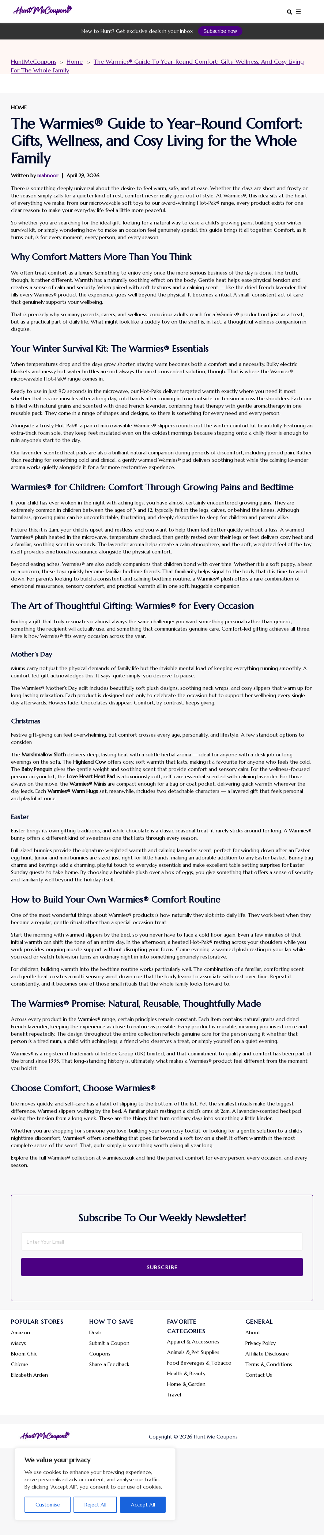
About (252, 1332)
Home (19, 107)
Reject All (95, 1504)
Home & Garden (186, 1384)
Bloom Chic (24, 1353)
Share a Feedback (109, 1364)
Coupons (99, 1353)
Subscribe (162, 1267)
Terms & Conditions (268, 1364)
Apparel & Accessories (193, 1341)
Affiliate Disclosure (267, 1353)
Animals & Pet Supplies (193, 1352)
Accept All (143, 1504)
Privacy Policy (260, 1343)
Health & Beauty (186, 1373)
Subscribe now (220, 31)
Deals (95, 1332)
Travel (174, 1394)
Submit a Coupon (109, 1343)
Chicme (19, 1364)
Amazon (20, 1332)
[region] (95, 1484)
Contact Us (258, 1375)
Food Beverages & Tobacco (199, 1363)
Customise (47, 1504)
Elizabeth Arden (29, 1375)
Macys (18, 1343)
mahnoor (47, 175)
